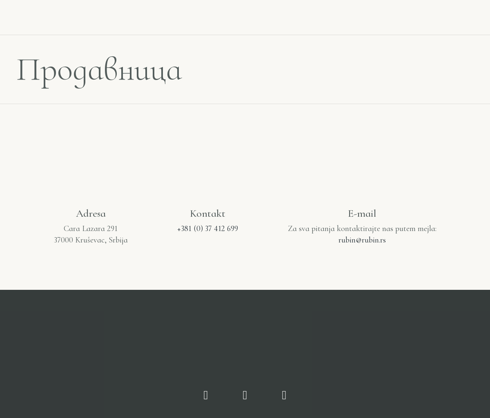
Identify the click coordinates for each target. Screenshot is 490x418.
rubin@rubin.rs (362, 240)
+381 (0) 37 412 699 (207, 228)
